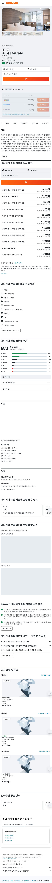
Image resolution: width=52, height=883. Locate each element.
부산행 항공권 (9, 804)
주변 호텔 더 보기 (46, 644)
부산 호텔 (34, 849)
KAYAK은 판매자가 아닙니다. (27, 833)
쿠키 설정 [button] (3, 273)
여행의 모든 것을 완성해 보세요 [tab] (13, 793)
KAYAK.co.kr (6, 849)
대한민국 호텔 (25, 849)
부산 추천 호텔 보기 (45, 720)
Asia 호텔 (17, 849)
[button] (3, 3)
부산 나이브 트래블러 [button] (8, 706)
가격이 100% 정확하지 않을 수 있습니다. (27, 840)
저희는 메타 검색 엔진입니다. (27, 836)
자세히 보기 (18, 263)
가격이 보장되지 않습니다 (9, 827)
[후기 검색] (27, 377)
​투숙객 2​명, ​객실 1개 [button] (10, 74)
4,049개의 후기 (18, 63)
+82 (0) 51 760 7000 (8, 60)
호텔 (12, 849)
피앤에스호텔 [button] (6, 666)
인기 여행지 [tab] (29, 793)
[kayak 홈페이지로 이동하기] (12, 3)
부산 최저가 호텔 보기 (44, 682)
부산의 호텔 (8, 809)
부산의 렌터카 (9, 807)
